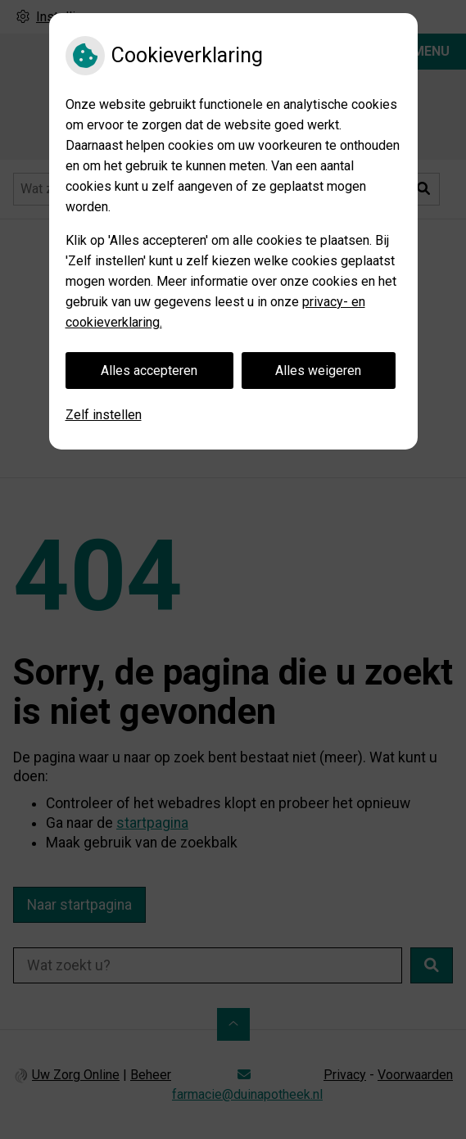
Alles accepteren (149, 370)
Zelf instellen (104, 415)
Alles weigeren (318, 370)
